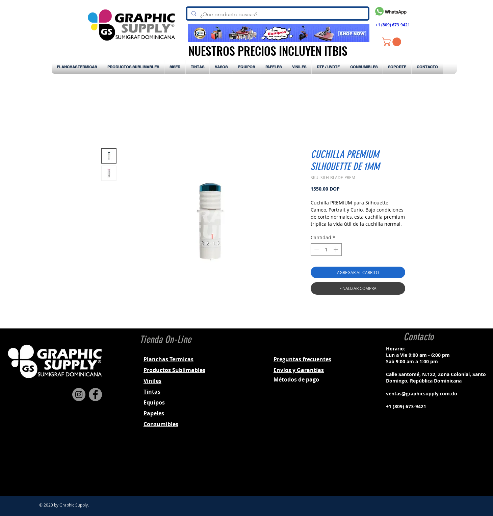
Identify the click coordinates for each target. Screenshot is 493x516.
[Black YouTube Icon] (435, 466)
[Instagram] (78, 394)
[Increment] (336, 249)
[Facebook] (95, 394)
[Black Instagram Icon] (417, 466)
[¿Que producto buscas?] (277, 14)
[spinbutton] (326, 249)
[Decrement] (316, 249)
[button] (392, 42)
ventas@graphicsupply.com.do (421, 393)
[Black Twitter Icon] (426, 466)
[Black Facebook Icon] (409, 466)
